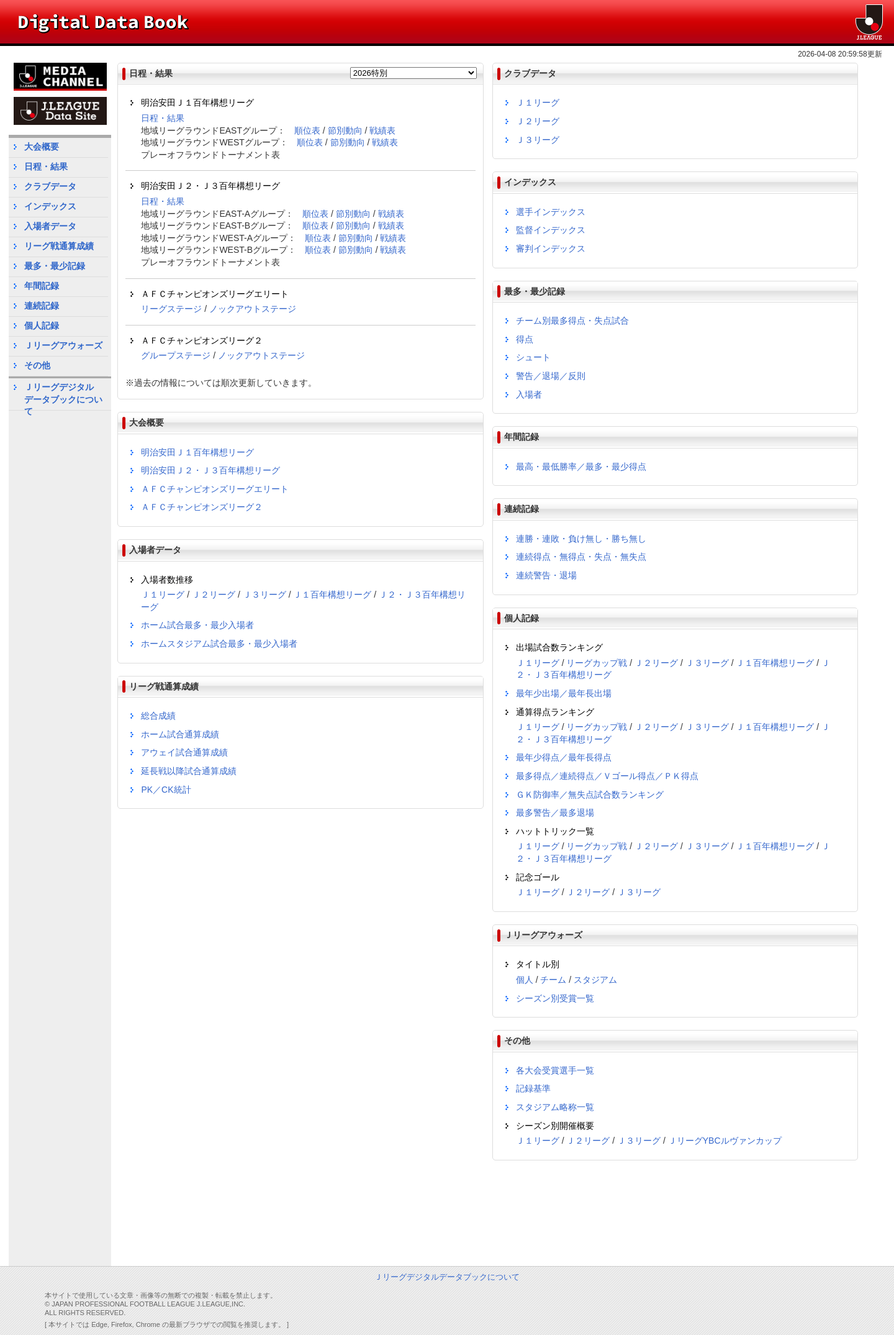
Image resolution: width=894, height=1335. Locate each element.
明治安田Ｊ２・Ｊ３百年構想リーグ (210, 470)
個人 (524, 980)
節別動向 (345, 130)
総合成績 (158, 716)
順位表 (307, 130)
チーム (553, 980)
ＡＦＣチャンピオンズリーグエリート (215, 489)
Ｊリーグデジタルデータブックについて (63, 396)
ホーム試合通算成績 (180, 734)
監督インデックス (550, 230)
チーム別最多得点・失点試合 (572, 321)
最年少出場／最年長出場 (564, 693)
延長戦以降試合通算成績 (189, 771)
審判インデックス (550, 248)
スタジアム (595, 980)
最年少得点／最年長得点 (564, 757)
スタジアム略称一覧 (555, 1107)
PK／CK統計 (166, 790)
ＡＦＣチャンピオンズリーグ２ (202, 507)
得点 (524, 339)
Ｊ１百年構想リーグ (332, 594)
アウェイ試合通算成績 (184, 752)
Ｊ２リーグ (213, 594)
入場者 (529, 394)
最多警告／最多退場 (555, 813)
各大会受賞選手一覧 (555, 1070)
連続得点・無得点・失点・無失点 (581, 557)
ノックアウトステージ (252, 309)
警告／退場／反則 (550, 376)
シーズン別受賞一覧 (555, 998)
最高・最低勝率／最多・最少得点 (581, 467)
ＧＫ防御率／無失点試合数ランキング (590, 795)
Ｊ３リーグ (264, 594)
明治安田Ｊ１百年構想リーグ (197, 452)
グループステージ (175, 355)
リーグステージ (171, 309)
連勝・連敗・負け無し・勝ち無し (581, 539)
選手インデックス (550, 212)
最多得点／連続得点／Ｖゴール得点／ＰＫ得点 (607, 776)
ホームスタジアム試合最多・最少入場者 (219, 644)
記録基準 (533, 1088)
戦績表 (382, 130)
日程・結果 (162, 118)
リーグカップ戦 (596, 663)
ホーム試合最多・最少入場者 (197, 625)
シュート (533, 357)
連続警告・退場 (546, 575)
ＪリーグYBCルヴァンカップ (725, 1141)
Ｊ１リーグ (162, 594)
